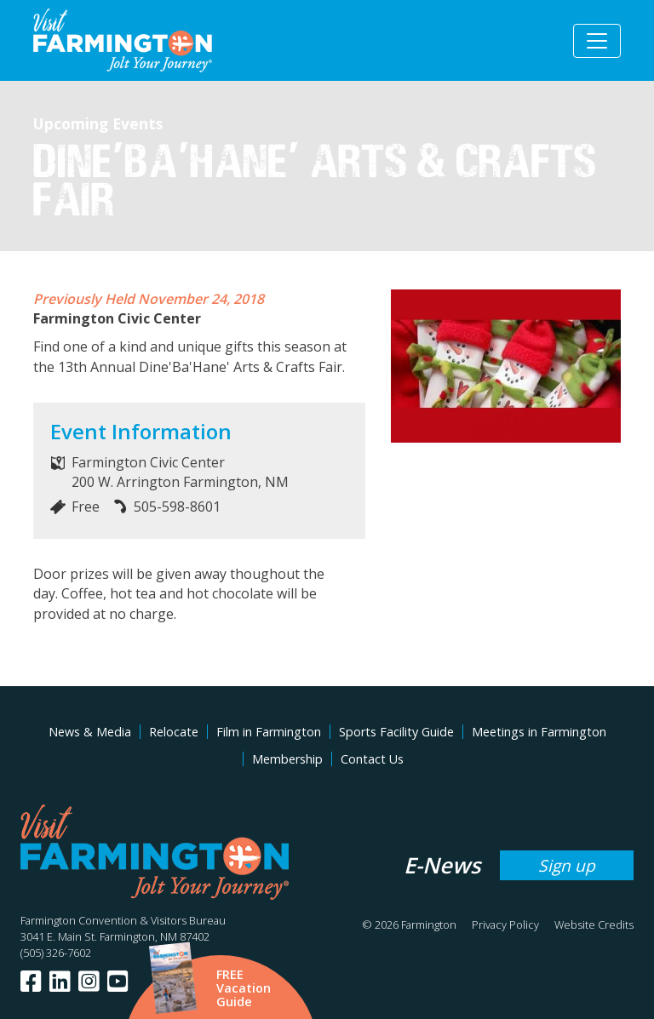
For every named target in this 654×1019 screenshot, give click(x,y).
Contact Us (372, 759)
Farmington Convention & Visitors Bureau (123, 920)
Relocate (173, 731)
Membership (287, 759)
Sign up (566, 865)
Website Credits (594, 924)
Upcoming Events (98, 123)
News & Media (90, 731)
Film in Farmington (268, 731)
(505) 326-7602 (55, 952)
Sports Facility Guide (396, 731)
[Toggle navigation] (597, 41)
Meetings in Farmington (539, 731)
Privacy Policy (505, 924)
